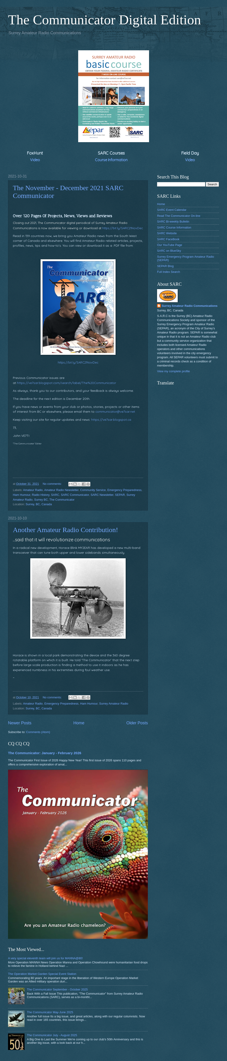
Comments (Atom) (38, 732)
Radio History (40, 495)
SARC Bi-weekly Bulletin (173, 221)
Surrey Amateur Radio (113, 703)
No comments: (53, 483)
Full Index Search (168, 272)
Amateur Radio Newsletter (61, 490)
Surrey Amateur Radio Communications (189, 306)
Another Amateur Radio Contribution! (65, 529)
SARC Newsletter (102, 495)
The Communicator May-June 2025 (50, 1012)
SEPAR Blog (165, 266)
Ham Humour (21, 495)
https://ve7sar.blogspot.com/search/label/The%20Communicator (66, 383)
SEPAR (120, 495)
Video (35, 160)
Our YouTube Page (169, 245)
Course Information (111, 160)
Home (78, 723)
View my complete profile (173, 371)
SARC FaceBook (168, 239)
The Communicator (61, 499)
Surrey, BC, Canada (39, 504)
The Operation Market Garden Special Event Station (42, 974)
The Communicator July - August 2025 (52, 1035)
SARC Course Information (174, 227)
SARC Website (167, 233)
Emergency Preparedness (124, 490)
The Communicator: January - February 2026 (44, 753)
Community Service (93, 490)
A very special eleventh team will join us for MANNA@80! (45, 958)
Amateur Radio (33, 490)
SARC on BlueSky (169, 250)
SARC (55, 495)
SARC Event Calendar (171, 210)
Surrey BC (41, 499)
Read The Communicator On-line (178, 215)
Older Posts (137, 723)
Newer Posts (19, 723)
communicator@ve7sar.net (115, 411)
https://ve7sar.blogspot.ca (111, 419)
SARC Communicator (75, 495)
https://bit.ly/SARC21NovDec (122, 228)
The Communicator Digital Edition (104, 19)
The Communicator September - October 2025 (57, 989)
